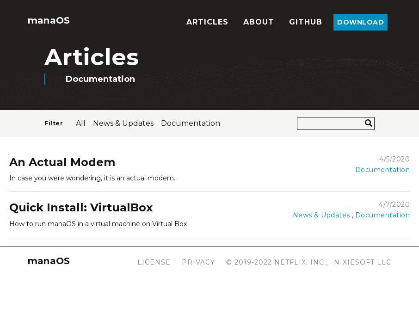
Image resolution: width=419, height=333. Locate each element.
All (81, 123)
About (258, 22)
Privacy (198, 262)
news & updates (123, 123)
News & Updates (321, 215)
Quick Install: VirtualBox (81, 207)
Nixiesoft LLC (362, 262)
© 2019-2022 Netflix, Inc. (276, 262)
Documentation (382, 170)
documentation (190, 123)
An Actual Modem (62, 162)
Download (360, 22)
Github (305, 22)
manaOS (49, 20)
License (154, 262)
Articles (207, 22)
